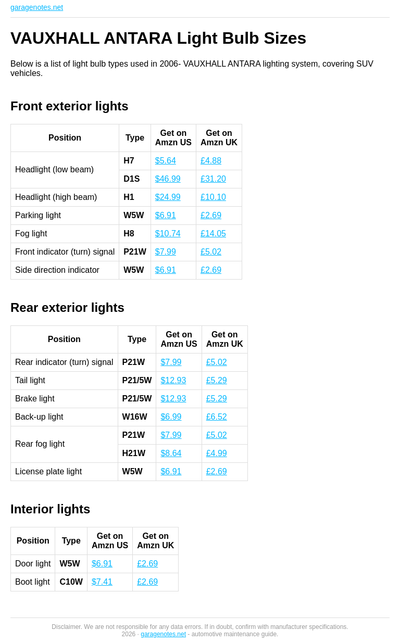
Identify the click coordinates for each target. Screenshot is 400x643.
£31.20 (213, 178)
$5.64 (165, 160)
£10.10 (213, 197)
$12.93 (173, 380)
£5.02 (211, 251)
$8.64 (170, 453)
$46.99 (168, 178)
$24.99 (168, 197)
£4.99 (216, 453)
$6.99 (170, 416)
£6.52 (216, 416)
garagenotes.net (36, 7)
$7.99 (165, 251)
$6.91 (165, 215)
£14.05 (213, 233)
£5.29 (216, 380)
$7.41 (102, 581)
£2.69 (211, 215)
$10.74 (168, 233)
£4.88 (211, 160)
